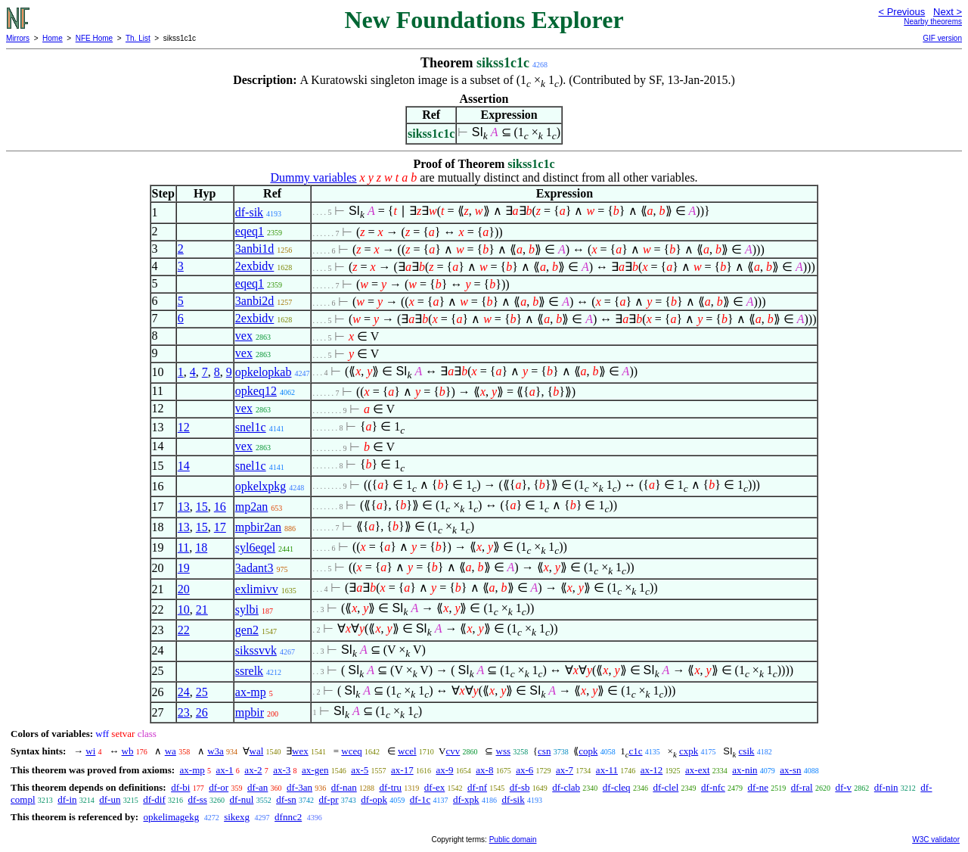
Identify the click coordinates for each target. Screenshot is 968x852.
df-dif (154, 799)
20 (184, 589)
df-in (66, 799)
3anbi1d (255, 248)
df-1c (420, 799)
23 (184, 712)
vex (244, 335)
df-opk (374, 799)
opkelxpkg (261, 486)
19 (184, 567)
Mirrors (17, 38)
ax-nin (744, 770)
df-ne (758, 787)
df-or (218, 787)
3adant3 (254, 567)
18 (201, 547)
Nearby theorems (933, 21)
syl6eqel (255, 547)
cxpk (688, 751)
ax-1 (225, 770)
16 (220, 506)
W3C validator (936, 839)
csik (747, 751)
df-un (109, 799)
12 (184, 427)
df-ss (197, 799)
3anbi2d (255, 300)
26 (202, 712)
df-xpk (466, 799)
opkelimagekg (171, 816)
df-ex (434, 787)
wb (128, 751)
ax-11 (607, 770)
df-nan (344, 787)
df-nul (242, 799)
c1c (635, 751)
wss (503, 751)
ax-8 (484, 770)
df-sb (520, 787)
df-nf (477, 787)
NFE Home (94, 38)
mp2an (251, 506)
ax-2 (253, 770)
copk (588, 751)
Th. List (138, 38)
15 (202, 506)
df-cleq (617, 787)
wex (300, 751)
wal (257, 751)
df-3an (299, 787)
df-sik (249, 212)
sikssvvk (256, 650)
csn (544, 751)
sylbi (247, 609)
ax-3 (281, 770)
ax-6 (524, 770)
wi (90, 751)
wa (170, 751)
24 (184, 692)
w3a (215, 751)
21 (202, 609)
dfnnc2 (288, 816)
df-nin (886, 787)
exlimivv (256, 589)
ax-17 (402, 770)
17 (220, 527)
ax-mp (250, 692)
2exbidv (255, 266)
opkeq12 (256, 390)
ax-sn (790, 770)
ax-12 (652, 770)
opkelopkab (263, 371)
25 (202, 692)
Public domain (513, 839)
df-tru (390, 787)
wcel (407, 751)
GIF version (942, 38)
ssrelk (249, 670)
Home (52, 38)
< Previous (901, 11)
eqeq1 (249, 231)
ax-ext (697, 770)
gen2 (247, 629)
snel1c (250, 427)
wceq (351, 751)
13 (184, 506)
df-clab (566, 787)
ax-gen (315, 770)
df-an (257, 787)
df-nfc (713, 787)
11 (183, 547)
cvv (453, 751)
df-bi (180, 787)
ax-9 (444, 770)
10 (184, 609)
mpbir (249, 712)
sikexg (237, 816)
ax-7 (564, 770)
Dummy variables (313, 177)
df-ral (802, 787)
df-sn (286, 799)
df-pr (329, 799)
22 (184, 629)
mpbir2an (258, 527)
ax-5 (359, 770)
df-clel (665, 787)
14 (184, 465)
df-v (843, 787)
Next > (947, 11)
